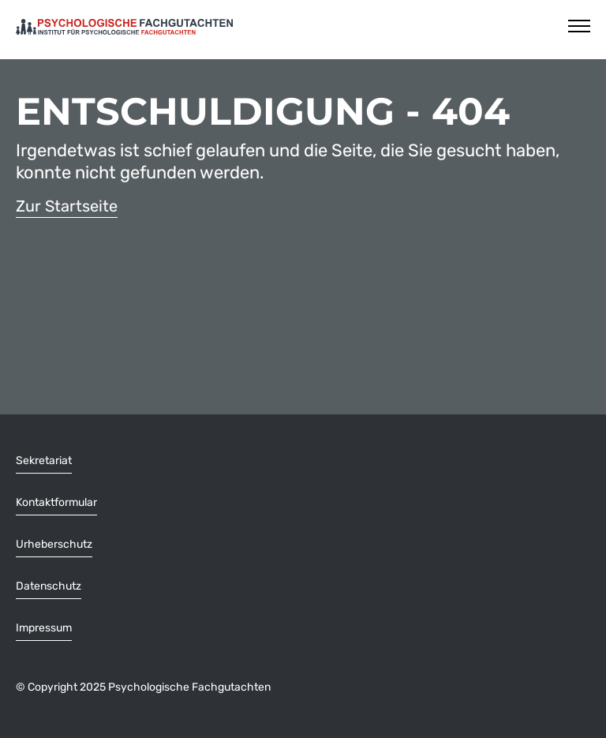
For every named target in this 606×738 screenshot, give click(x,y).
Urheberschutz (54, 544)
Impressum (44, 628)
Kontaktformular (56, 502)
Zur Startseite (67, 206)
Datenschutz (48, 586)
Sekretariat (44, 460)
